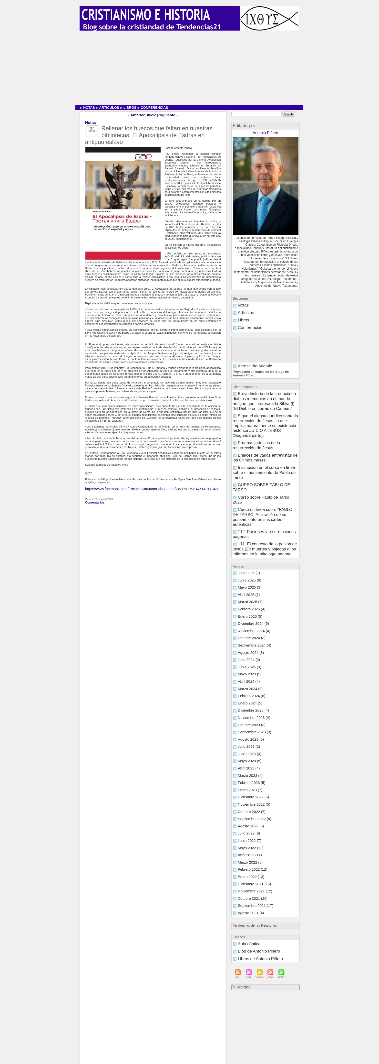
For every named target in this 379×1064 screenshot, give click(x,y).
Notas (87, 108)
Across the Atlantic (249, 362)
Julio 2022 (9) (246, 732)
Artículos (107, 108)
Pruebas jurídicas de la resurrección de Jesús (265, 412)
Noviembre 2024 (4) (250, 547)
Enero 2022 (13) (247, 771)
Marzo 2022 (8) (247, 758)
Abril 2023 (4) (246, 672)
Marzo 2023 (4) (247, 679)
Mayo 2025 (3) (246, 507)
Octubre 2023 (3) (248, 633)
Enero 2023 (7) (247, 692)
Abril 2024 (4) (246, 593)
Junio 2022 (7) (246, 738)
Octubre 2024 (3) (248, 553)
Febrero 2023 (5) (248, 685)
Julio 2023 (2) (246, 652)
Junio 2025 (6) (246, 501)
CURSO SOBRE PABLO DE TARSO (260, 438)
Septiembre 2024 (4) (250, 560)
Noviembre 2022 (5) (250, 705)
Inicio (152, 114)
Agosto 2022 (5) (247, 725)
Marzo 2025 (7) (247, 520)
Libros (128, 108)
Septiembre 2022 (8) (250, 718)
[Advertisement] (189, 67)
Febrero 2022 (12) (249, 765)
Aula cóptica (245, 834)
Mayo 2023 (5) (246, 666)
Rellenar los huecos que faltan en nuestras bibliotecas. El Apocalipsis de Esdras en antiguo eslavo (149, 134)
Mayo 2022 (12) (247, 745)
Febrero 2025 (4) (248, 527)
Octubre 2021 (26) (249, 791)
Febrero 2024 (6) (248, 606)
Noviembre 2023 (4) (250, 626)
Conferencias (152, 108)
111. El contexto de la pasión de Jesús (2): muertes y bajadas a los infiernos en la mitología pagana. (261, 474)
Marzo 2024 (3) (247, 600)
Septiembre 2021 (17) (251, 798)
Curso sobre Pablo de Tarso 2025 (258, 444)
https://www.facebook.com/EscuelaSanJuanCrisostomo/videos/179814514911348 (134, 486)
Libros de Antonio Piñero (252, 847)
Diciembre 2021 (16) (250, 778)
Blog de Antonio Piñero (251, 841)
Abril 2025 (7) (246, 514)
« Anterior (140, 114)
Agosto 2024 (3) (247, 567)
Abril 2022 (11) (246, 751)
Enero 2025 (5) (247, 534)
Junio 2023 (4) (246, 659)
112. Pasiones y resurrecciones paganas (262, 463)
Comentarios (93, 499)
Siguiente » (165, 114)
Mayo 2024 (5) (246, 586)
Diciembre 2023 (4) (249, 619)
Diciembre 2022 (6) (249, 699)
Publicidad (239, 876)
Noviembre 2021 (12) (250, 784)
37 (92, 128)
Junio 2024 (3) (246, 580)
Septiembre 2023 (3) (250, 639)
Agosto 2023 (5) (247, 646)
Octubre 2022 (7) (248, 712)
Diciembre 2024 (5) (249, 540)
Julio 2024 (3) (246, 573)
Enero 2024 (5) (247, 613)
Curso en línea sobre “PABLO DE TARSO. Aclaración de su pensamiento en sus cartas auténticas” (260, 455)
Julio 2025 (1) (246, 494)
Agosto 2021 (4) (247, 804)
